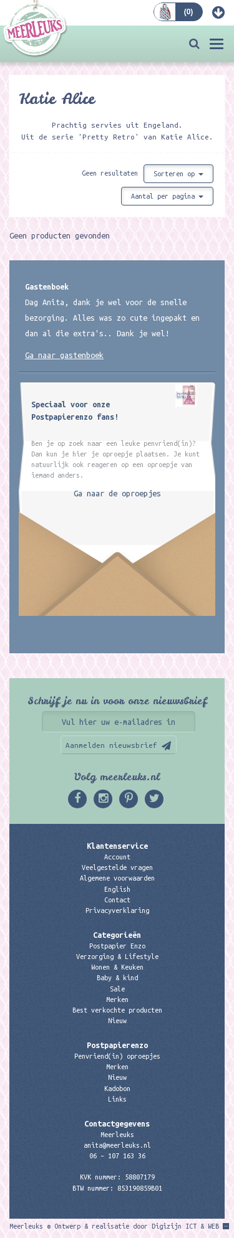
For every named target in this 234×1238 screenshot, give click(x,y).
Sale (117, 989)
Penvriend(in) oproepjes (117, 1056)
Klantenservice (117, 845)
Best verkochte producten (117, 1010)
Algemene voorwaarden (117, 878)
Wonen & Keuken (117, 967)
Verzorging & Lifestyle (117, 956)
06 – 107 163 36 (117, 1156)
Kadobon (117, 1088)
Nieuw (117, 1020)
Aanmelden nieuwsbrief (111, 745)
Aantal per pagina (167, 196)
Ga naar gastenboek (64, 355)
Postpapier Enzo (117, 946)
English (117, 889)
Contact (117, 900)
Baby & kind (117, 977)
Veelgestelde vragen (117, 867)
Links (117, 1099)
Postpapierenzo (117, 1045)
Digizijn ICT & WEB (185, 1226)
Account (117, 857)
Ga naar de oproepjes (117, 493)
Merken (117, 999)
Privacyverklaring (117, 910)
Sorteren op (178, 173)
